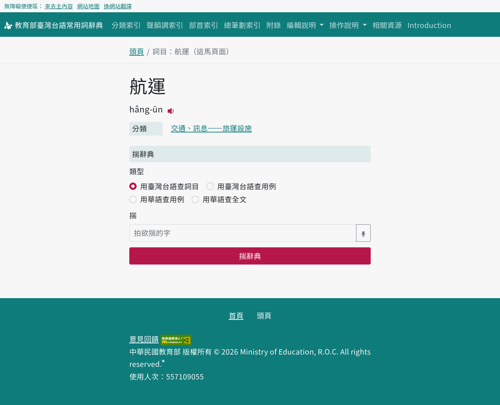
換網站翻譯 (118, 6)
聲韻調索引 (164, 25)
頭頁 (136, 51)
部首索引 (203, 25)
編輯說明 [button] (302, 25)
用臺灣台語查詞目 (169, 186)
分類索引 (126, 25)
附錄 (273, 25)
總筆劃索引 (242, 25)
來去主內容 (59, 6)
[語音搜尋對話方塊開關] (363, 232)
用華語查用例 (162, 199)
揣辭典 (250, 255)
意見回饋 (144, 339)
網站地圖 (88, 6)
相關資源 (387, 25)
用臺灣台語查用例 (246, 186)
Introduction (429, 25)
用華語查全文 (225, 199)
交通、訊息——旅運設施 (211, 128)
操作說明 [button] (345, 25)
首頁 (236, 315)
